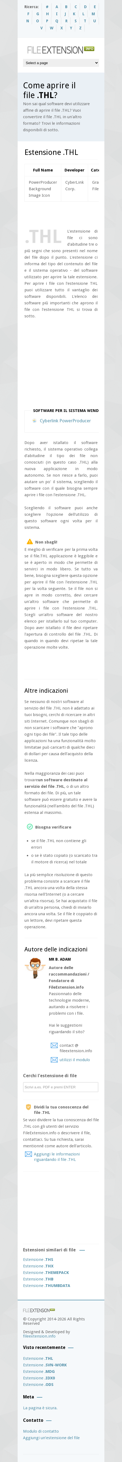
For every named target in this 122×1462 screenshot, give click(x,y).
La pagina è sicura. (40, 1407)
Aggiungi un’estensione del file (51, 1437)
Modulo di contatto (41, 1431)
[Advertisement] (73, 214)
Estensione (38, 1259)
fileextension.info (39, 1336)
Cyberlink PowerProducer (65, 420)
